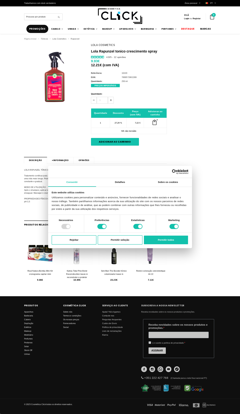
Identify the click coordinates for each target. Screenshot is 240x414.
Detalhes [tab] (120, 182)
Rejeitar (74, 239)
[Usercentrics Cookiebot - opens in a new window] (174, 171)
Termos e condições (72, 315)
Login (186, 18)
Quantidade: (96, 94)
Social (66, 327)
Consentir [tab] (72, 182)
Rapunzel (75, 39)
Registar (197, 18)
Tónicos (44, 39)
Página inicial (30, 39)
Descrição (35, 160)
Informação (60, 160)
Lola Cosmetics (59, 39)
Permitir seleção (120, 239)
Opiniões (84, 160)
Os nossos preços (71, 319)
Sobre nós (67, 312)
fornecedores (69, 323)
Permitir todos (166, 239)
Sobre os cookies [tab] (168, 182)
